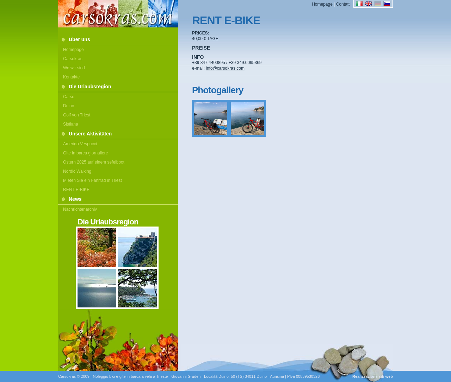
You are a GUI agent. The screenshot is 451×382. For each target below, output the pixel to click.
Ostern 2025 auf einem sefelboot (93, 162)
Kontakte (71, 77)
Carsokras (72, 58)
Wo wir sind (74, 67)
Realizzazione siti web (372, 376)
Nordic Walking (77, 171)
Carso (68, 96)
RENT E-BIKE (76, 189)
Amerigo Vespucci (80, 143)
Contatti (343, 4)
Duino (68, 105)
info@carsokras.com (225, 68)
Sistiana (70, 124)
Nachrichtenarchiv (80, 209)
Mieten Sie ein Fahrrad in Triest (92, 180)
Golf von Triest (76, 115)
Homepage (73, 49)
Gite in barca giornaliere (85, 153)
